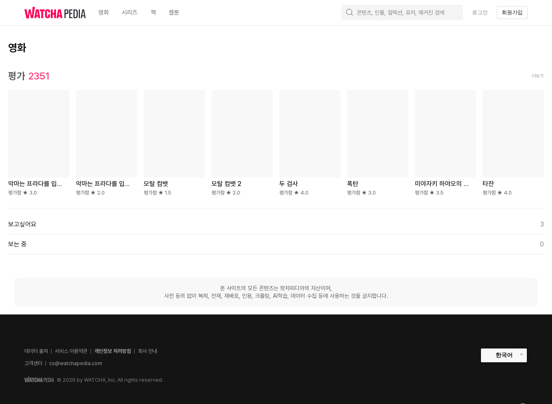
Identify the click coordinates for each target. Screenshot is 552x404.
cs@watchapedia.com (75, 363)
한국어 (504, 355)
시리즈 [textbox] (130, 12)
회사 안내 (147, 351)
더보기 (538, 76)
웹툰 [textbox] (174, 12)
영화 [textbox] (103, 12)
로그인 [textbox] (480, 12)
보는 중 (276, 244)
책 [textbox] (153, 12)
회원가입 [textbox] (512, 12)
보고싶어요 (276, 224)
